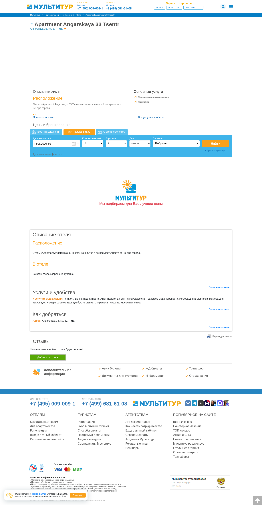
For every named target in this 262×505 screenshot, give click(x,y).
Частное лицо (193, 7)
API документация (137, 421)
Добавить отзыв (48, 357)
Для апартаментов (42, 426)
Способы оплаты (89, 430)
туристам (110, 3)
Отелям (37, 415)
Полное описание (43, 117)
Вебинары (132, 448)
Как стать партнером (44, 421)
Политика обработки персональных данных (51, 482)
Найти (215, 143)
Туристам (87, 415)
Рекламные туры (136, 443)
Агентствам (136, 415)
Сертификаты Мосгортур (94, 443)
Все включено (182, 421)
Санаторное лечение (187, 426)
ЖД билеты (154, 368)
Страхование (198, 375)
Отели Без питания (186, 448)
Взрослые (111, 139)
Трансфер (196, 368)
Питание (157, 139)
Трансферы (181, 456)
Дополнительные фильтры (47, 154)
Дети (131, 139)
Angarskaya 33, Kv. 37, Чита (46, 28)
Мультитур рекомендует (189, 443)
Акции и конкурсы (90, 439)
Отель (159, 7)
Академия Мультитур (139, 439)
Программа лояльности (94, 434)
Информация (155, 375)
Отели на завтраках (186, 452)
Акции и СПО (182, 434)
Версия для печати (222, 336)
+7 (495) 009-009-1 (90, 8)
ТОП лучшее (181, 430)
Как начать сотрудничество (143, 426)
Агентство (174, 7)
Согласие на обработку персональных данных (52, 480)
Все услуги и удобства (151, 117)
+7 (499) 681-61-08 (119, 8)
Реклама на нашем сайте (47, 439)
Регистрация (38, 430)
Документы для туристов (120, 375)
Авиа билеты (111, 368)
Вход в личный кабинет (45, 434)
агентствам (82, 3)
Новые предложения (187, 439)
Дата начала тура (42, 139)
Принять (78, 495)
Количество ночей (92, 139)
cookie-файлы (39, 494)
